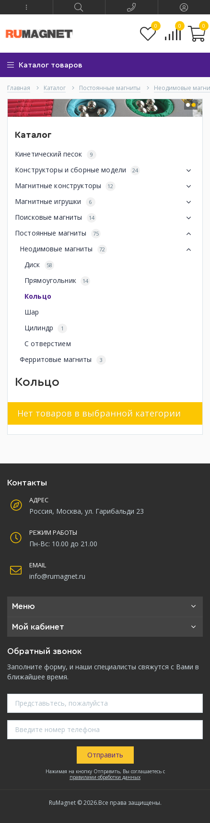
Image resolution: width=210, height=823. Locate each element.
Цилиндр (45, 328)
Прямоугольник (57, 281)
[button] (26, 7)
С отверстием (47, 343)
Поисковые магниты (105, 218)
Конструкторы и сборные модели (105, 170)
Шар (31, 311)
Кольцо (37, 296)
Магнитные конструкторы (105, 186)
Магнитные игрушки (105, 202)
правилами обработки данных (105, 777)
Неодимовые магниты (107, 249)
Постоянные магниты (105, 233)
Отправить (105, 754)
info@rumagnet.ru (57, 576)
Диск (39, 265)
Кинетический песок (55, 154)
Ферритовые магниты (63, 360)
